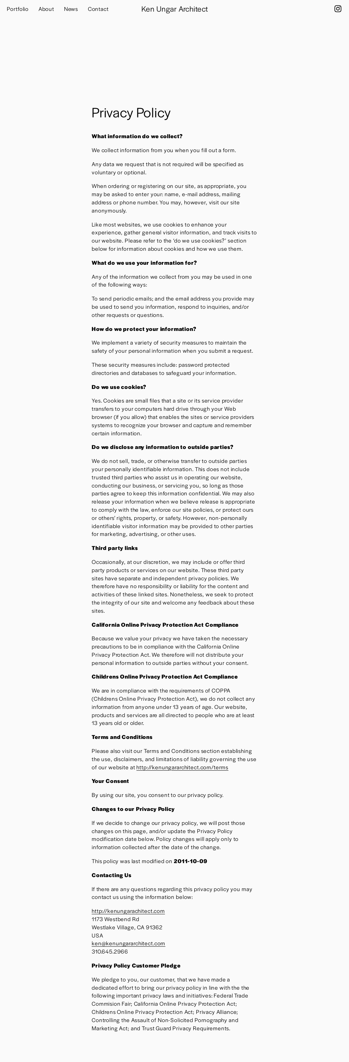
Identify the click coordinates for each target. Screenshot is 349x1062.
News (71, 9)
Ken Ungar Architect (174, 8)
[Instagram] (338, 8)
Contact (98, 9)
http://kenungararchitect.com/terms (182, 767)
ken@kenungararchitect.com (128, 943)
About (46, 9)
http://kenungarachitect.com (128, 911)
